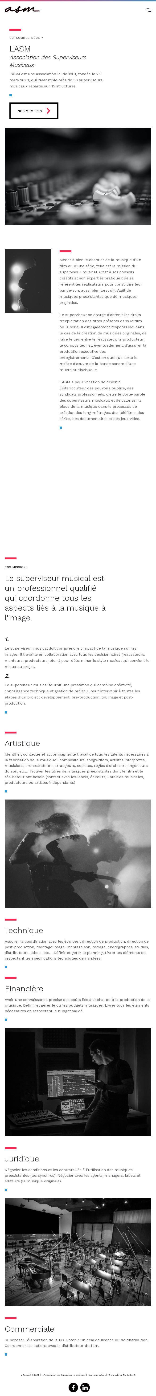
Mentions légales (97, 1375)
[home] (22, 9)
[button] (149, 9)
